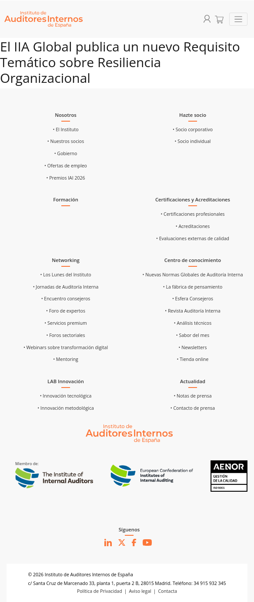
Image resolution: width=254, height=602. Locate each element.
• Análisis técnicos (192, 323)
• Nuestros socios (65, 141)
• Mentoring (65, 359)
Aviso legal (140, 591)
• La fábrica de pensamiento (192, 287)
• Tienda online (193, 359)
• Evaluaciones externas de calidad (192, 238)
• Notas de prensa (192, 396)
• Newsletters (193, 347)
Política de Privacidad (99, 591)
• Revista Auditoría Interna (193, 311)
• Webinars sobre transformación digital (65, 347)
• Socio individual (193, 141)
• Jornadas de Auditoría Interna (66, 287)
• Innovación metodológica (65, 408)
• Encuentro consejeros (65, 299)
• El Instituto (66, 129)
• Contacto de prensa (192, 408)
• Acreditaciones (193, 226)
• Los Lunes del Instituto (65, 275)
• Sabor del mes (192, 335)
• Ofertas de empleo (65, 166)
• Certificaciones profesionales (192, 214)
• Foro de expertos (65, 311)
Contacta (167, 591)
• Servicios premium (65, 323)
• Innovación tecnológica (66, 396)
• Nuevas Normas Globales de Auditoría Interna (192, 275)
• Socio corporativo (193, 129)
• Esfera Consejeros (192, 299)
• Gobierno (65, 153)
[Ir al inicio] (129, 433)
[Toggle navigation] (238, 19)
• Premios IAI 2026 (66, 178)
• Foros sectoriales (65, 335)
